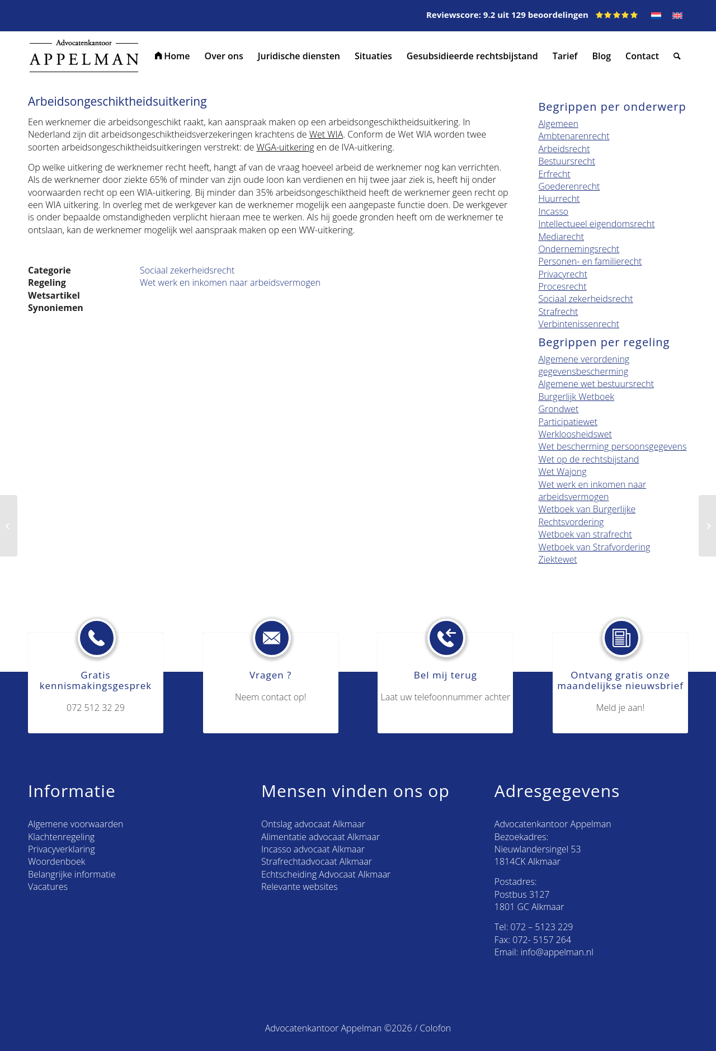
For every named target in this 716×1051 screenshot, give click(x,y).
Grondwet (558, 409)
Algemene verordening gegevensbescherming (583, 365)
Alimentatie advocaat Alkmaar (320, 837)
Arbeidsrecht (564, 149)
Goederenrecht (569, 186)
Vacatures (48, 886)
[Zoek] (677, 56)
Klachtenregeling (61, 837)
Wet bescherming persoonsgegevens (612, 446)
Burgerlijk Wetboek (576, 396)
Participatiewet (567, 422)
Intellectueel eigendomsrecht (596, 224)
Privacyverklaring (61, 849)
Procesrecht (562, 286)
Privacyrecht (562, 274)
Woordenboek (56, 861)
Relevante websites (299, 886)
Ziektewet (557, 559)
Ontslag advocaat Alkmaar (313, 824)
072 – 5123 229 (542, 927)
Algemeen (558, 123)
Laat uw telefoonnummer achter (446, 697)
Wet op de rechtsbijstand (588, 459)
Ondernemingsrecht (578, 249)
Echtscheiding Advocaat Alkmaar (325, 874)
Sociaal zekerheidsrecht (187, 270)
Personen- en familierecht (590, 261)
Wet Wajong (562, 471)
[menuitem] (172, 56)
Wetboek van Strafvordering (594, 547)
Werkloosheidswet (574, 434)
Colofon (435, 1028)
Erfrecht (554, 174)
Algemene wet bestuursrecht (596, 384)
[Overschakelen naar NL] (656, 15)
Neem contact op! (271, 697)
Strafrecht (558, 311)
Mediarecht (561, 236)
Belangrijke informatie (72, 874)
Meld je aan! (620, 707)
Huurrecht (559, 198)
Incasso (553, 211)
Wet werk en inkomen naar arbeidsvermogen (230, 282)
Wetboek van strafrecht (585, 534)
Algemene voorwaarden (75, 824)
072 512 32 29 (96, 707)
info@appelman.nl (557, 952)
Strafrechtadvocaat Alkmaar (316, 861)
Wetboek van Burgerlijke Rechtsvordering (586, 515)
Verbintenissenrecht (578, 324)
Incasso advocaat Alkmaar (313, 849)
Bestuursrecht (566, 161)
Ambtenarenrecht (573, 136)
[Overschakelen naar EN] (677, 15)
